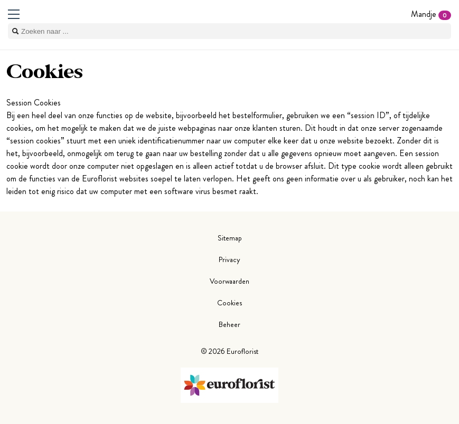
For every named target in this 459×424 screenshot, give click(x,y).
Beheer (229, 324)
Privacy (229, 259)
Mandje (431, 14)
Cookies (229, 302)
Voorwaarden (229, 281)
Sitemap (230, 238)
